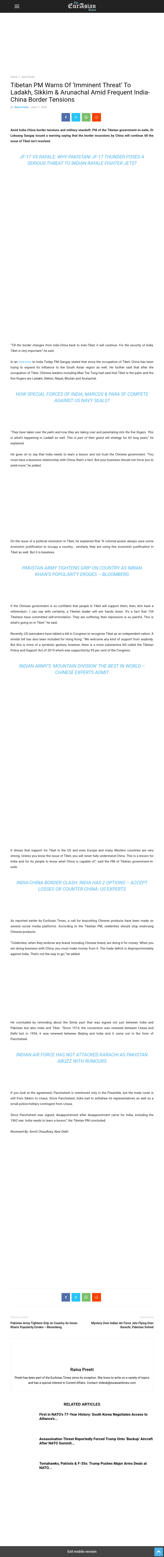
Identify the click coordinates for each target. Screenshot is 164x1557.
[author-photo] (82, 1363)
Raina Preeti (21, 107)
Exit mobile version (82, 1552)
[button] (16, 6)
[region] (82, 45)
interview (25, 362)
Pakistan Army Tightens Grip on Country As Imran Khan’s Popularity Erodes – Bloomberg (43, 1325)
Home (13, 76)
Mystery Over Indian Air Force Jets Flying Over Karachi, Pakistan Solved (122, 1325)
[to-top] (158, 1550)
